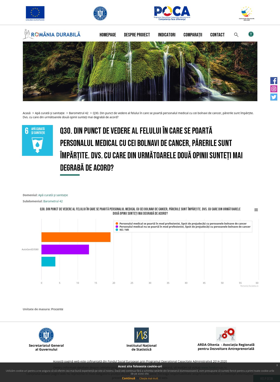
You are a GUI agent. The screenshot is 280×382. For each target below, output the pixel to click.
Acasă (27, 113)
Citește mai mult (148, 378)
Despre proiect (137, 35)
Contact (217, 35)
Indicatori (166, 35)
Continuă (128, 378)
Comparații (193, 35)
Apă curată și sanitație (50, 113)
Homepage (108, 35)
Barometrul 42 (78, 113)
